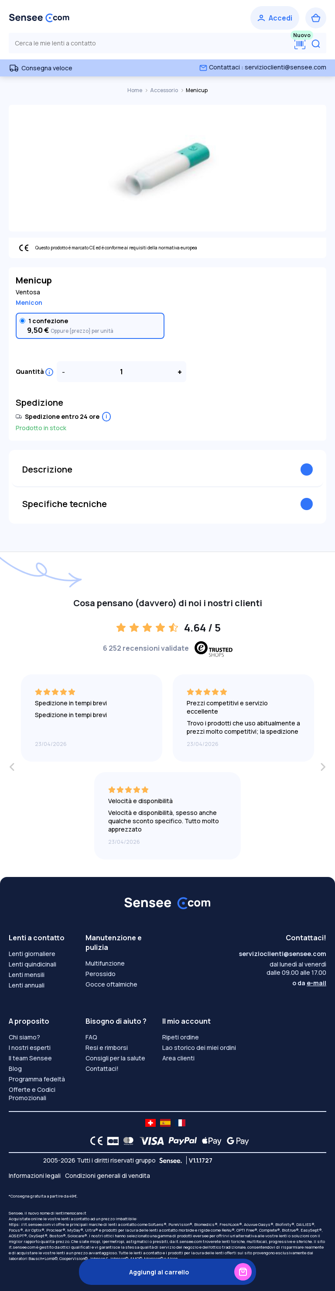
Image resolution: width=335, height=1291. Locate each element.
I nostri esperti (30, 1047)
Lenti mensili (26, 974)
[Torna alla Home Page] (39, 18)
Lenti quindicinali (32, 964)
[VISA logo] (149, 1140)
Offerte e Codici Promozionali (32, 1093)
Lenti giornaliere (32, 953)
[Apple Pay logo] (209, 1140)
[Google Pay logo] (235, 1140)
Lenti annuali (26, 985)
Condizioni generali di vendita (107, 1175)
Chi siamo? (24, 1037)
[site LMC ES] (165, 1123)
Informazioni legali (35, 1175)
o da (309, 983)
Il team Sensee (30, 1058)
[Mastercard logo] (127, 1140)
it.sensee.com (188, 1241)
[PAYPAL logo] (180, 1140)
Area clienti (178, 1058)
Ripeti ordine (180, 1037)
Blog (15, 1068)
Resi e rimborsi (106, 1047)
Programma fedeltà (37, 1079)
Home (135, 90)
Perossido (100, 974)
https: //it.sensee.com (30, 1224)
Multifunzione (105, 963)
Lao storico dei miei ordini (199, 1047)
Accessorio (164, 90)
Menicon (29, 302)
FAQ (91, 1037)
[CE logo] (94, 1140)
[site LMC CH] (150, 1123)
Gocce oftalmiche (111, 984)
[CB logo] (111, 1140)
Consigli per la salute (115, 1058)
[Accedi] (274, 18)
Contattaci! (102, 1068)
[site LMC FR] (180, 1122)
